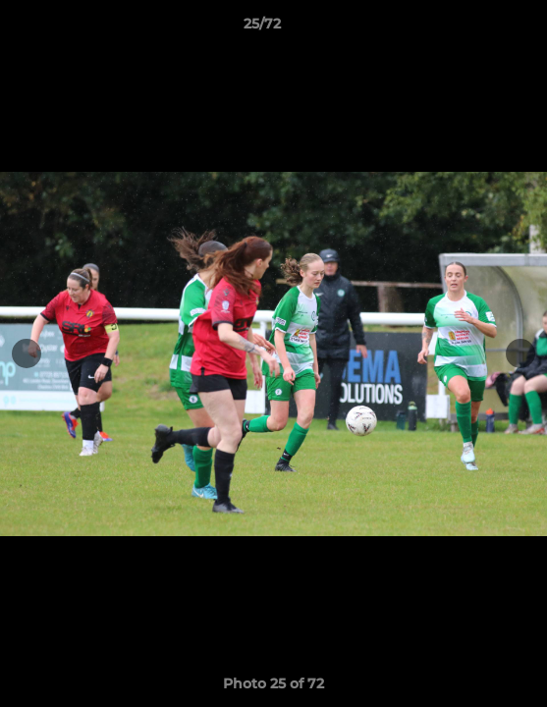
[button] (476, 28)
